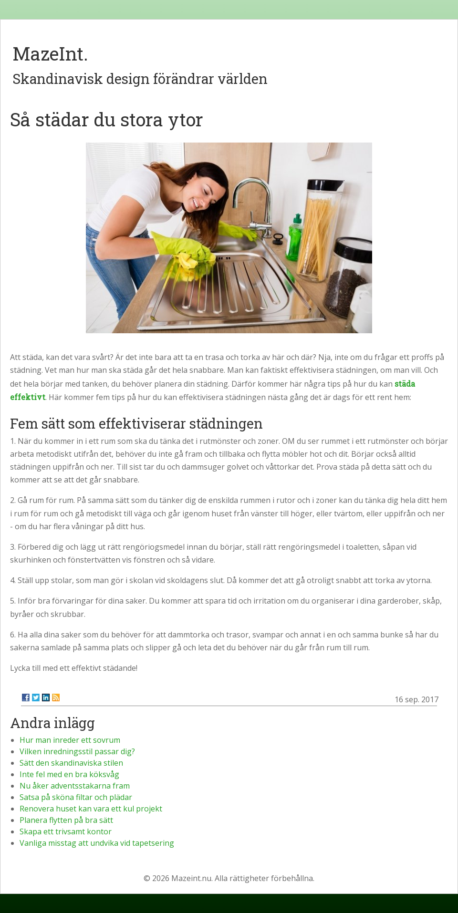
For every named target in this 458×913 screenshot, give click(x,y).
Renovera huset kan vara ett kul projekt (91, 808)
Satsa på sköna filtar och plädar (76, 797)
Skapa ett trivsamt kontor (66, 831)
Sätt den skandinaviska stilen (71, 763)
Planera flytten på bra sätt (66, 820)
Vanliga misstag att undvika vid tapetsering (97, 843)
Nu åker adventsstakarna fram (75, 785)
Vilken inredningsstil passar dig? (77, 751)
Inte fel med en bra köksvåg (69, 774)
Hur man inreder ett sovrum (70, 740)
